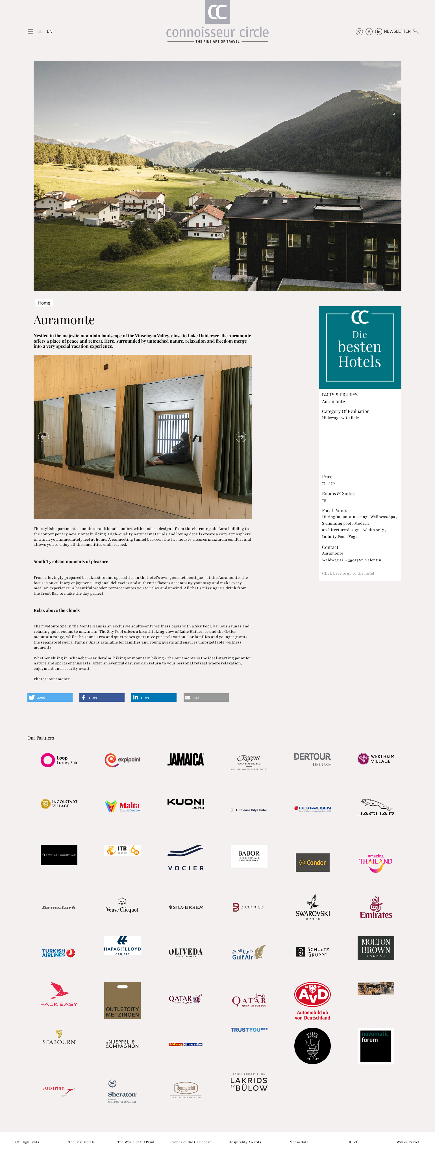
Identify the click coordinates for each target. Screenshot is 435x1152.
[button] (50, 697)
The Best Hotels (81, 1142)
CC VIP (353, 1142)
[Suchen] (416, 31)
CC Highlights (27, 1142)
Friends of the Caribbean (190, 1142)
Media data (299, 1142)
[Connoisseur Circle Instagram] (359, 31)
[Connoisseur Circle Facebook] (369, 31)
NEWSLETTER (397, 31)
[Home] (217, 24)
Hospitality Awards (245, 1142)
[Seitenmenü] (30, 31)
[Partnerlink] (59, 760)
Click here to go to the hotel (348, 573)
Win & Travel (408, 1142)
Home (44, 303)
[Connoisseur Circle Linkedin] (378, 31)
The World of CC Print (136, 1142)
